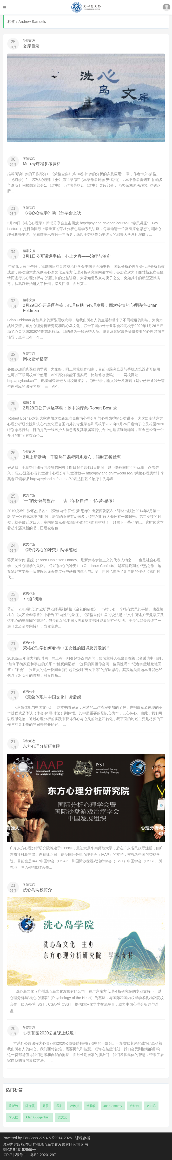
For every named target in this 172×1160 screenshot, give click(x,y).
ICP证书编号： (15, 1155)
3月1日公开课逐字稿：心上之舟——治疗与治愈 (67, 256)
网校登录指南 (35, 359)
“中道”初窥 (32, 599)
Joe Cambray (112, 1106)
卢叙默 (134, 1106)
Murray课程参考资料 (42, 163)
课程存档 (82, 1138)
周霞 (45, 1106)
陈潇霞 (30, 1106)
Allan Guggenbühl (37, 1117)
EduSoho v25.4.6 (37, 1138)
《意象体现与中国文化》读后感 (52, 697)
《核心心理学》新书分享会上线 (52, 213)
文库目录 (31, 46)
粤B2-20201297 (43, 1155)
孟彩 (59, 1106)
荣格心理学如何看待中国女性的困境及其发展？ (66, 648)
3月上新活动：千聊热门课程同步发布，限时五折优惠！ (74, 457)
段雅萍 (74, 1106)
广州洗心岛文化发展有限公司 (57, 1144)
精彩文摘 (29, 251)
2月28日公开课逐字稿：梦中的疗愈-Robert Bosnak (70, 408)
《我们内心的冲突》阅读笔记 (50, 550)
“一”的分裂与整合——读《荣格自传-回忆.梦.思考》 (70, 500)
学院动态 (29, 41)
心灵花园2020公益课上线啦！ (50, 1033)
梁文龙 (62, 1117)
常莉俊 (91, 1106)
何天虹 (13, 1117)
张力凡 (151, 1106)
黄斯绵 (13, 1106)
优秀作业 (29, 495)
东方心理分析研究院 (41, 746)
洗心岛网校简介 (37, 890)
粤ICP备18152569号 (19, 1150)
